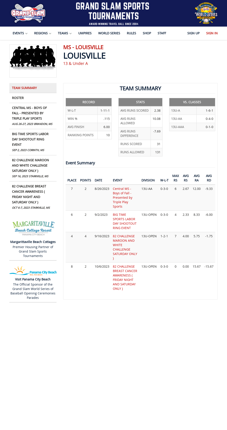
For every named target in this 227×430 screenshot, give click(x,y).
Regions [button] (42, 33)
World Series (109, 33)
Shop (147, 33)
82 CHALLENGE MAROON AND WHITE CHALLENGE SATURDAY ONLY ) (33, 168)
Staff (162, 33)
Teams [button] (65, 33)
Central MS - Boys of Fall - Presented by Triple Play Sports (33, 116)
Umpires (85, 33)
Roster (18, 98)
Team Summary (24, 88)
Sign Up (193, 33)
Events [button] (20, 33)
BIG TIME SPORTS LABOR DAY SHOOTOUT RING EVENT (33, 142)
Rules (131, 33)
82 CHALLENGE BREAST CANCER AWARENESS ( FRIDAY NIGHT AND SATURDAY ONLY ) (33, 197)
